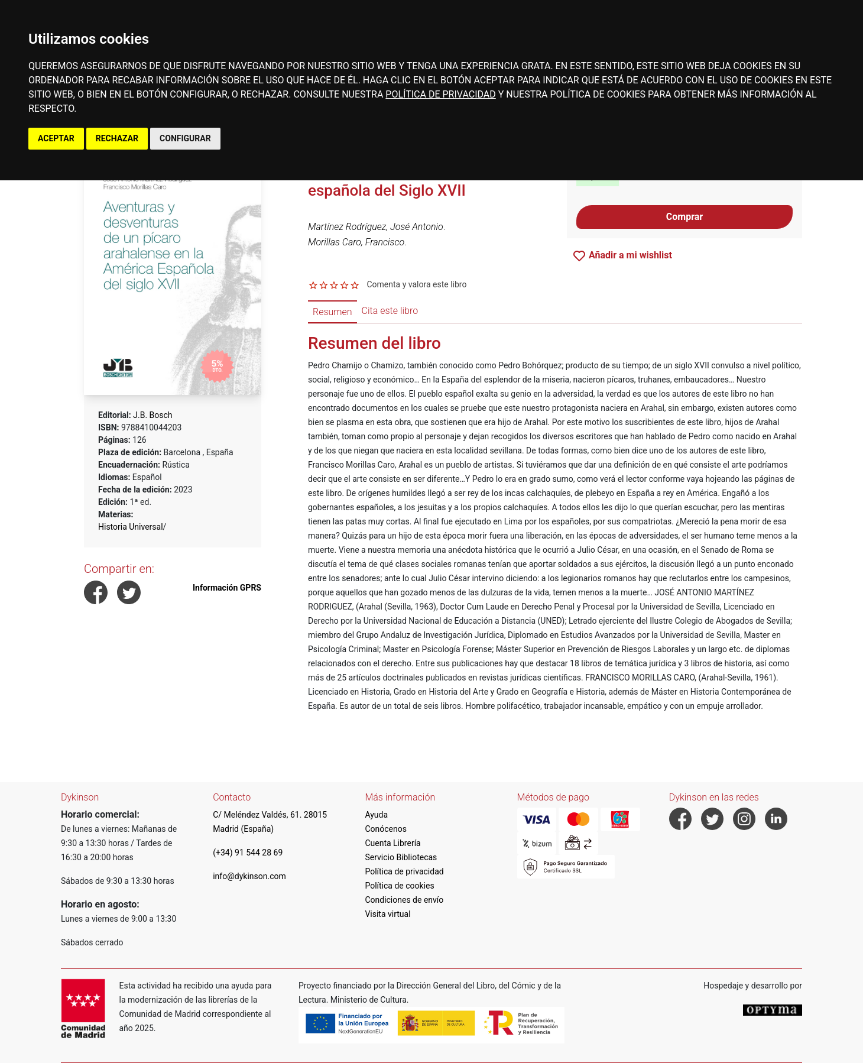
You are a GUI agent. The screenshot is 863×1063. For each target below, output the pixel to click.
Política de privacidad (404, 871)
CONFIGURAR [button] (185, 138)
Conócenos (386, 829)
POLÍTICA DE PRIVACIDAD (440, 94)
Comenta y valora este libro (416, 284)
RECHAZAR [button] (117, 138)
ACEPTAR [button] (56, 138)
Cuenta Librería (392, 843)
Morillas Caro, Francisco (356, 242)
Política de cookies (399, 885)
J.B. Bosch (152, 415)
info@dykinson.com (249, 876)
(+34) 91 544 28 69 (248, 852)
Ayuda (376, 814)
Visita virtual (387, 914)
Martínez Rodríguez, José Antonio (375, 226)
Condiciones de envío (404, 900)
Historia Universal (130, 527)
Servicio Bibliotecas (401, 857)
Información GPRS (227, 587)
